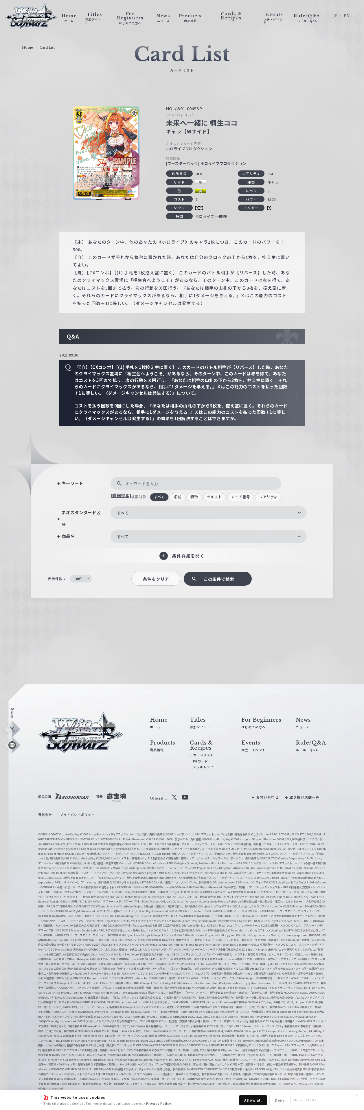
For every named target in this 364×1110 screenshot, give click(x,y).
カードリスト (203, 755)
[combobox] (209, 512)
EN (346, 16)
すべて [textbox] (122, 513)
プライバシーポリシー (77, 814)
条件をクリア (156, 579)
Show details (304, 1100)
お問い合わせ (267, 797)
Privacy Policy (158, 1103)
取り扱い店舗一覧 (304, 797)
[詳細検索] (121, 495)
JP (335, 16)
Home (27, 47)
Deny (280, 1100)
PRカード (200, 761)
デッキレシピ (203, 766)
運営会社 (45, 814)
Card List (47, 47)
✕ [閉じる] (357, 1095)
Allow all (253, 1100)
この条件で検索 (219, 579)
